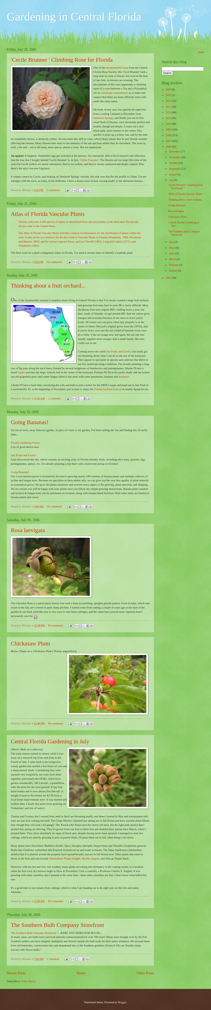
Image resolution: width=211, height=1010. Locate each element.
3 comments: (54, 190)
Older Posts (145, 973)
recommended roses (117, 67)
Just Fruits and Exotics (119, 351)
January (173, 270)
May (172, 247)
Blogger (122, 1002)
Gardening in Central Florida (74, 16)
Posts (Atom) (28, 981)
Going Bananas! (29, 422)
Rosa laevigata (28, 530)
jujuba (22, 372)
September (175, 168)
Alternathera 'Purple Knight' (65, 858)
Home (81, 973)
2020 (169, 89)
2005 (169, 278)
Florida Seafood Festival (108, 389)
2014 (169, 101)
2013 (169, 106)
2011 (169, 118)
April (172, 253)
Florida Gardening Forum (25, 442)
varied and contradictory (115, 92)
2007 (169, 141)
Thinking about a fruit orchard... (48, 285)
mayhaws (123, 376)
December (175, 151)
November (175, 157)
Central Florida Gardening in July (50, 741)
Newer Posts (16, 973)
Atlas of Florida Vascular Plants (48, 214)
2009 (169, 129)
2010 (169, 124)
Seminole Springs (103, 117)
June (172, 242)
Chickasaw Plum (30, 643)
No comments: (55, 262)
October (173, 163)
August (173, 174)
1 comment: (55, 398)
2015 (169, 95)
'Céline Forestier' (89, 160)
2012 (169, 112)
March (173, 259)
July (171, 180)
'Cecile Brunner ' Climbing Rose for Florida (62, 59)
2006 (169, 146)
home (201, 52)
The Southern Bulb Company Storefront (57, 925)
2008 (169, 135)
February (174, 265)
